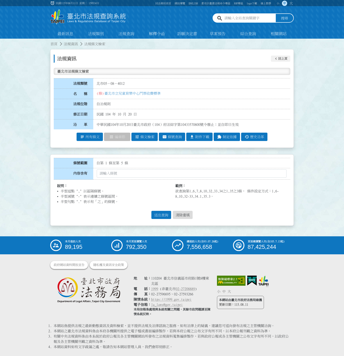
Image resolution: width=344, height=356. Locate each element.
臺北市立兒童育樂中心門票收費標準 (132, 93)
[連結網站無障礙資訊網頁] (231, 281)
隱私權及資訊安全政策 (108, 264)
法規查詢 (126, 34)
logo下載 (252, 3)
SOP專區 (238, 3)
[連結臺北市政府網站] (263, 281)
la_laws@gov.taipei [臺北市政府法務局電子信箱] (167, 304)
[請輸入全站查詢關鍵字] (249, 18)
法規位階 (80, 104)
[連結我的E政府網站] (252, 281)
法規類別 (96, 34)
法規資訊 (71, 44)
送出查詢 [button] (161, 215)
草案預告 (218, 34)
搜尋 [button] (284, 18)
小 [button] (278, 3)
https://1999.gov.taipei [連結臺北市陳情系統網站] (171, 299)
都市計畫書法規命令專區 (215, 3)
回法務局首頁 (163, 3)
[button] (280, 59)
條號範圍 (80, 163)
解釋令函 (157, 34)
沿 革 (80, 124)
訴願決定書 (187, 34)
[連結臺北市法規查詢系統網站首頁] (88, 17)
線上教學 (266, 3)
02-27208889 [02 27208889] (185, 289)
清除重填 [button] (183, 215)
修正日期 (80, 114)
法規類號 (80, 83)
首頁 (53, 44)
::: (2, 41)
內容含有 (80, 173)
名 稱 (80, 94)
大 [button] (291, 3)
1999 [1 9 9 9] (154, 289)
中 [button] (284, 3)
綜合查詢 (248, 34)
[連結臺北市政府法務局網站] (88, 290)
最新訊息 (65, 34)
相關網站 (279, 34)
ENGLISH (193, 3)
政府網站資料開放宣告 (69, 264)
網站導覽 (180, 3)
